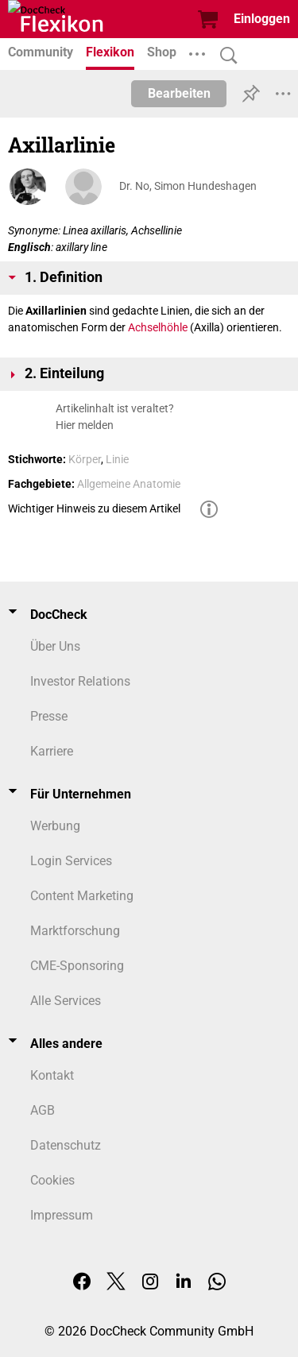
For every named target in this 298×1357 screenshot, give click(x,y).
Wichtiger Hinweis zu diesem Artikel (94, 508)
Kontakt (52, 1075)
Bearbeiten (179, 93)
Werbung (55, 825)
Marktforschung (75, 930)
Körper (84, 459)
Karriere (51, 751)
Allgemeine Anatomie (128, 483)
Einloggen (262, 18)
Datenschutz (65, 1145)
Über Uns (55, 646)
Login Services (71, 860)
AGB (42, 1110)
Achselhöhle (158, 327)
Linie (117, 459)
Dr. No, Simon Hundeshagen (188, 186)
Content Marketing (82, 895)
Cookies (52, 1180)
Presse (49, 716)
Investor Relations (80, 681)
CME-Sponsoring (77, 965)
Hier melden (85, 425)
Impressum (61, 1215)
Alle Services (65, 1000)
